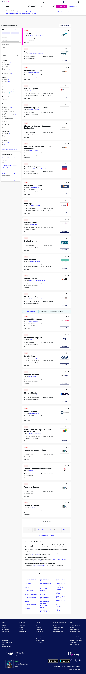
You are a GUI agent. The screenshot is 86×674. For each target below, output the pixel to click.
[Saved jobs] (81, 2)
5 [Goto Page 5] (50, 529)
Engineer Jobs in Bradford (29, 13)
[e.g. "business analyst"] (20, 6)
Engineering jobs (12, 11)
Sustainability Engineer (33, 319)
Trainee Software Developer (35, 450)
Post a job (21, 627)
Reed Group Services (75, 631)
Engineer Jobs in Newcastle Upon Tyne (45, 610)
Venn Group (32, 243)
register (38, 554)
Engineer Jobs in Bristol (31, 594)
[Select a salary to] (10, 55)
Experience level (6, 125)
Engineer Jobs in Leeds (46, 586)
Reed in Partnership (74, 635)
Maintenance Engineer (33, 185)
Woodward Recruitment (35, 261)
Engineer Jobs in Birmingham (13, 13)
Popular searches (5, 636)
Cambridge (5, 142)
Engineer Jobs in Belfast (67, 11)
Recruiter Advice (22, 633)
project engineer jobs (55, 561)
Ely (3, 144)
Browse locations (5, 635)
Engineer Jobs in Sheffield (60, 597)
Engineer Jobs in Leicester (44, 589)
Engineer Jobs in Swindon (60, 609)
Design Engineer (30, 241)
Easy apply (64, 42)
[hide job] (69, 30)
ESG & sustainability (75, 644)
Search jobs (62, 6)
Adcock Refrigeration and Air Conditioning (38, 168)
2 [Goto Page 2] (38, 529)
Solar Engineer (30, 259)
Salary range (5, 44)
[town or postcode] (45, 6)
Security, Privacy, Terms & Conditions (72, 666)
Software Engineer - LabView (36, 108)
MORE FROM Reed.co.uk (59, 622)
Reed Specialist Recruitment (76, 633)
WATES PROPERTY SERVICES (36, 35)
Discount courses (40, 633)
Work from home (5, 631)
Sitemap (3, 648)
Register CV (67, 2)
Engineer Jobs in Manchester (44, 602)
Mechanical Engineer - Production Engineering (37, 147)
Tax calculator (5, 640)
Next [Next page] (64, 530)
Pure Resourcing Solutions (35, 433)
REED (71, 622)
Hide (3, 87)
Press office (56, 629)
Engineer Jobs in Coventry (29, 600)
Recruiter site (22, 625)
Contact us (4, 625)
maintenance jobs (43, 561)
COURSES (38, 622)
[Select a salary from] (10, 50)
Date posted (5, 97)
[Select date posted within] (10, 99)
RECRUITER (22, 622)
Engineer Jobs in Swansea (60, 605)
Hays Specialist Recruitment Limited (37, 394)
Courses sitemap (39, 642)
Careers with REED (74, 636)
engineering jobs (56, 559)
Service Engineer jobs (31, 11)
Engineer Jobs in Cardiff (31, 597)
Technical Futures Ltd (34, 72)
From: (3, 47)
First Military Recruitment (34, 205)
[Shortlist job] (66, 30)
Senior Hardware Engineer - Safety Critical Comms (38, 431)
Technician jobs (21, 11)
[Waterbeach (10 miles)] (15, 33)
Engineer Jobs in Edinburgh (29, 607)
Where (33, 6)
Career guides (39, 638)
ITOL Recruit (31, 452)
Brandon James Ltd (33, 321)
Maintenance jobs (42, 11)
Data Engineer (30, 356)
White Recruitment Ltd (34, 413)
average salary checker (39, 565)
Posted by (4, 77)
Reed (30, 339)
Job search (4, 627)
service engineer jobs (33, 561)
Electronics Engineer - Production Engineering (37, 127)
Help (3, 644)
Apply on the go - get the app (46, 535)
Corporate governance (58, 631)
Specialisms (5, 104)
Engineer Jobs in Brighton (29, 591)
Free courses (39, 635)
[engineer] (6, 33)
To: (2, 53)
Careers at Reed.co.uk (58, 627)
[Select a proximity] (10, 40)
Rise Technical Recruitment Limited (37, 280)
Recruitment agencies (23, 631)
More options (5, 131)
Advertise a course (40, 640)
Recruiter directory (6, 629)
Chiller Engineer (30, 411)
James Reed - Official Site (76, 638)
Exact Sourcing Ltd (33, 224)
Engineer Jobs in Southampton (60, 601)
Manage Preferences (58, 666)
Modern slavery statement (59, 633)
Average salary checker (7, 642)
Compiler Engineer (31, 374)
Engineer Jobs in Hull (45, 583)
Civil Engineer (29, 204)
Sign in (33, 554)
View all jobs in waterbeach (9, 149)
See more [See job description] (27, 42)
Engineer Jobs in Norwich (60, 579)
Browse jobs (73, 6)
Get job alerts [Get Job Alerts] (64, 25)
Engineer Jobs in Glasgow (44, 579)
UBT (30, 90)
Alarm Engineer (30, 223)
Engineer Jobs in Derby (30, 604)
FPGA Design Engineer (33, 70)
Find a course (39, 629)
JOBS (3, 622)
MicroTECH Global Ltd (33, 376)
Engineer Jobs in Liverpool (44, 593)
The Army (31, 470)
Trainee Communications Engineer (38, 469)
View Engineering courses (13, 180)
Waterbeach (14, 25)
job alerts (32, 553)
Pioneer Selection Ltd (34, 187)
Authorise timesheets (75, 629)
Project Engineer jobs (54, 11)
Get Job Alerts (30, 311)
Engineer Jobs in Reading (60, 592)
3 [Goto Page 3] (42, 529)
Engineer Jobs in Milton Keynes (46, 606)
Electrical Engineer (31, 393)
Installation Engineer (32, 167)
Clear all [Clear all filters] (17, 30)
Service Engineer (31, 89)
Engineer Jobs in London (44, 598)
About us (55, 625)
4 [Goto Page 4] (46, 529)
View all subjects (39, 631)
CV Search (21, 629)
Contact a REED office (6, 646)
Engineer (5, 25)
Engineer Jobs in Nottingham (60, 584)
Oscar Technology (33, 358)
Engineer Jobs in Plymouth (60, 588)
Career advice (5, 638)
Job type (4, 60)
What (7, 6)
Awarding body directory (41, 636)
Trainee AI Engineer (32, 487)
